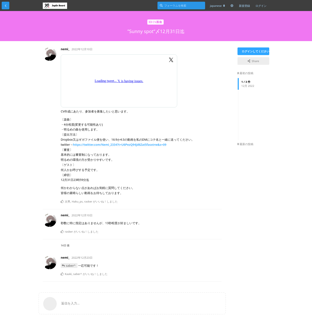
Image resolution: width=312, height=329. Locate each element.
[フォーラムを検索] (181, 5)
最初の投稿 (245, 73)
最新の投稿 (245, 144)
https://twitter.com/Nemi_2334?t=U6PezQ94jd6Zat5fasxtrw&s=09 (119, 145)
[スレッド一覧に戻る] (5, 5)
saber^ (71, 266)
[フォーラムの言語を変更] (217, 6)
